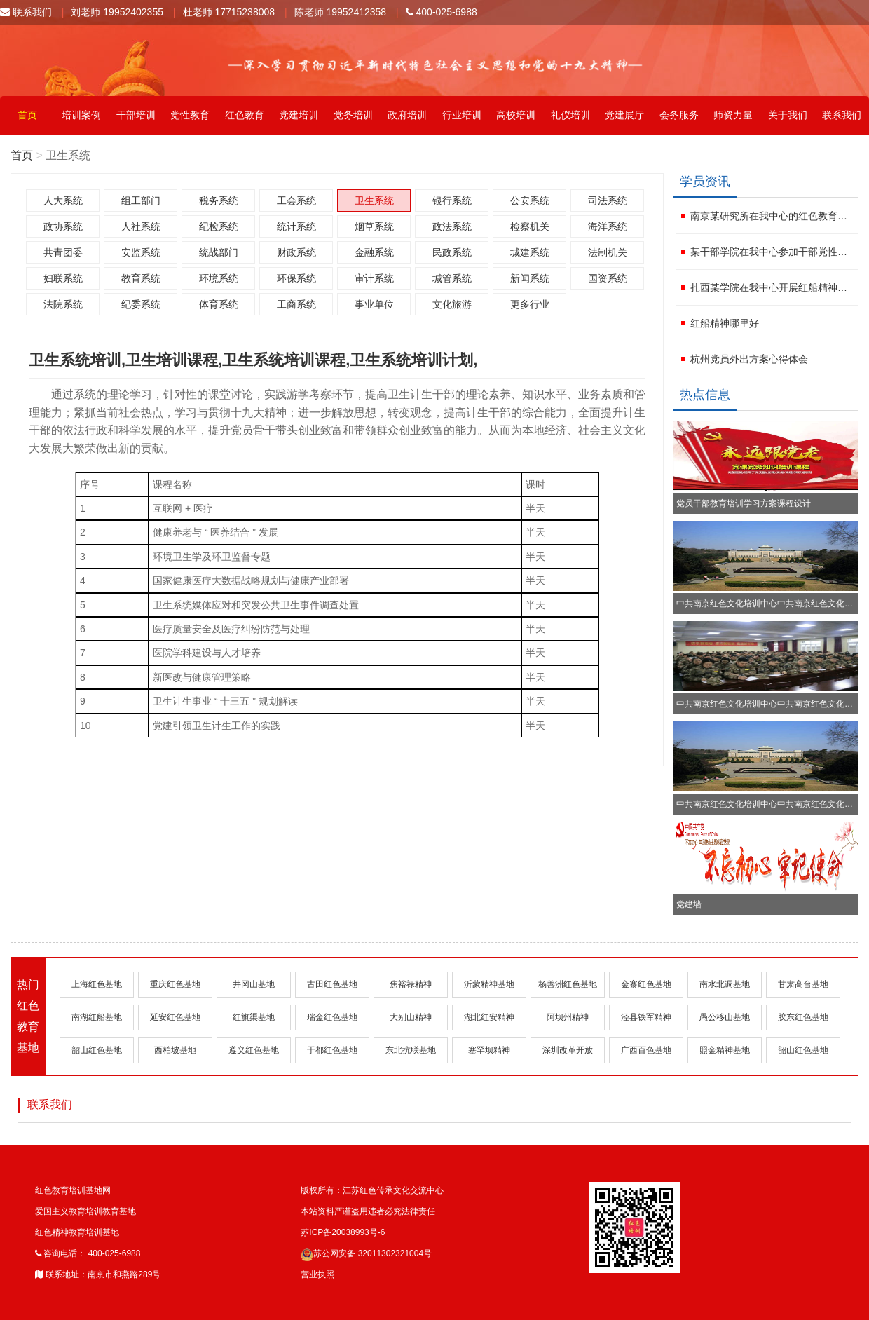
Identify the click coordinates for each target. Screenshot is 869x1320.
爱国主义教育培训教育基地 (85, 1211)
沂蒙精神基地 (489, 984)
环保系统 (296, 278)
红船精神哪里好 (724, 323)
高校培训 (515, 115)
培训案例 (81, 115)
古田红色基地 (332, 984)
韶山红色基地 (96, 1050)
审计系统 (374, 278)
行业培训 (461, 115)
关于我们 (787, 115)
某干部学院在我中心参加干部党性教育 (772, 251)
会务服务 (679, 115)
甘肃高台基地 (803, 984)
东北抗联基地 (410, 1050)
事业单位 (374, 304)
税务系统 (218, 200)
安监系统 (140, 252)
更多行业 (529, 304)
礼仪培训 (570, 115)
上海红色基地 (96, 984)
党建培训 (298, 115)
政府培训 (407, 115)
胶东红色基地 (803, 1017)
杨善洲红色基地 (567, 984)
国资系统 (607, 278)
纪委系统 (140, 304)
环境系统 (218, 278)
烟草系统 (374, 226)
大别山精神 (411, 1017)
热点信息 (705, 395)
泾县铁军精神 (646, 1017)
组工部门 (140, 200)
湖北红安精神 (489, 1017)
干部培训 (136, 115)
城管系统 (452, 278)
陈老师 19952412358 (340, 12)
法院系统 (63, 304)
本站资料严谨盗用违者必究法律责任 (368, 1211)
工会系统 (296, 200)
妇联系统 (63, 278)
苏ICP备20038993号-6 (343, 1232)
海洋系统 (607, 226)
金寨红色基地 (646, 984)
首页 (27, 115)
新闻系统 (529, 278)
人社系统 (140, 226)
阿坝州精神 (568, 1017)
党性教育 (190, 115)
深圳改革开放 (567, 1050)
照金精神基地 (724, 1050)
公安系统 (529, 200)
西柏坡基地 (175, 1050)
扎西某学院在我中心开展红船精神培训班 (772, 287)
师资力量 (733, 115)
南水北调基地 (724, 984)
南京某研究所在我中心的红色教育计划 (772, 216)
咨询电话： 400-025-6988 (87, 1253)
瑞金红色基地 (332, 1017)
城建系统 (529, 252)
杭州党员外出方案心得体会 (749, 359)
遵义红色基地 (253, 1050)
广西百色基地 (646, 1050)
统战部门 (218, 252)
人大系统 (63, 200)
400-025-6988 (441, 12)
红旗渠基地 (254, 1017)
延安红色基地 (175, 1017)
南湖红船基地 (96, 1017)
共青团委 (63, 252)
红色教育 (244, 115)
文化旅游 (452, 304)
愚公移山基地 (724, 1017)
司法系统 (607, 200)
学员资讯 (705, 182)
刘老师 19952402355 (117, 12)
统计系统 (296, 226)
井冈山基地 (254, 984)
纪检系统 (218, 226)
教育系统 (140, 278)
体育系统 (218, 304)
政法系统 (452, 226)
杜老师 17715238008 (229, 12)
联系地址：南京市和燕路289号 (97, 1274)
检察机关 (529, 226)
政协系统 (63, 226)
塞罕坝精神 (489, 1050)
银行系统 (452, 200)
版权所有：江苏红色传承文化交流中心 (372, 1190)
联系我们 (26, 12)
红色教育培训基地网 (73, 1190)
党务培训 (353, 115)
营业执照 (317, 1274)
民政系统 (452, 252)
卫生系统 (374, 200)
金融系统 (374, 252)
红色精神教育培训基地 (77, 1232)
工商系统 (296, 304)
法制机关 (607, 252)
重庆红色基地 (175, 984)
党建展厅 (624, 115)
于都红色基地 (332, 1050)
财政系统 (296, 252)
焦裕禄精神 (411, 984)
